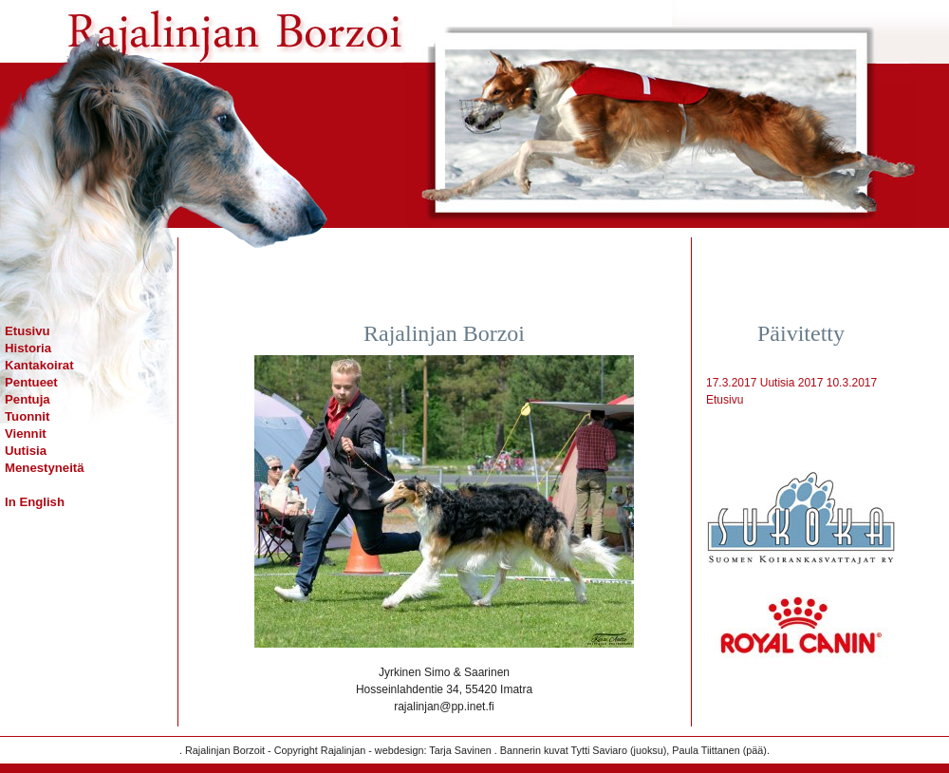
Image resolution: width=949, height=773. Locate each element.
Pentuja (27, 399)
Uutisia (26, 450)
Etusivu (27, 331)
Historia (28, 348)
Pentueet (31, 382)
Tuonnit (27, 416)
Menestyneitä (44, 468)
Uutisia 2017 (792, 382)
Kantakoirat (39, 365)
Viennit (26, 433)
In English (35, 502)
